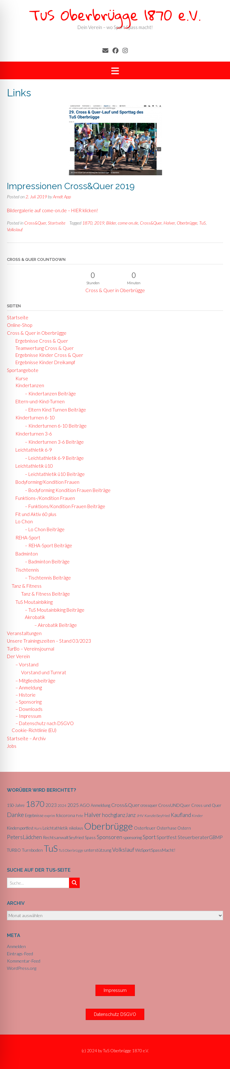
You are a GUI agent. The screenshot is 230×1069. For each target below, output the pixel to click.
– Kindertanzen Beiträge (48, 393)
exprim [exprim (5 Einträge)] (49, 815)
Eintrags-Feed (20, 953)
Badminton (25, 553)
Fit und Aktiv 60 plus (34, 514)
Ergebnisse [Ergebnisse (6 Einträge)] (34, 815)
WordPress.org (21, 968)
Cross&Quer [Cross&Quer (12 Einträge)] (125, 805)
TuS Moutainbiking (32, 602)
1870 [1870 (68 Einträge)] (35, 804)
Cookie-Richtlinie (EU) (34, 730)
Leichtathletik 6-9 (32, 450)
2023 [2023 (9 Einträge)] (51, 805)
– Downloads (27, 709)
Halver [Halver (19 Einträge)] (92, 814)
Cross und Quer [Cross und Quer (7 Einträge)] (206, 805)
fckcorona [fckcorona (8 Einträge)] (65, 815)
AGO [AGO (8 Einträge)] (85, 805)
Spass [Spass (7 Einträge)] (90, 837)
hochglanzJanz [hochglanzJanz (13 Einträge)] (119, 815)
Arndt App (62, 196)
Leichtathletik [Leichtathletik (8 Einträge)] (55, 828)
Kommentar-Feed (23, 961)
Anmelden (16, 946)
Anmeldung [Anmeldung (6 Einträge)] (100, 805)
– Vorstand (25, 664)
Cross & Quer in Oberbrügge (115, 290)
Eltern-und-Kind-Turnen (38, 401)
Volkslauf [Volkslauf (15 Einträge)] (123, 849)
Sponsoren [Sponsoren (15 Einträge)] (109, 837)
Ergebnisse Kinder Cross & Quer (47, 355)
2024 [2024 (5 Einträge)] (62, 805)
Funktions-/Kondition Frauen (43, 498)
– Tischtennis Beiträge (46, 577)
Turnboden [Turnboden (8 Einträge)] (32, 850)
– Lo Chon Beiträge (43, 529)
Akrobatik (33, 617)
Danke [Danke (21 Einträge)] (15, 814)
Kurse (20, 378)
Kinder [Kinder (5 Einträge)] (197, 815)
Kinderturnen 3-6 (32, 433)
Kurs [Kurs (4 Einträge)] (38, 828)
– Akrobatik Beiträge (54, 625)
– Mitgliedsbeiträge (33, 680)
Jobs (11, 746)
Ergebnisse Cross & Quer (40, 341)
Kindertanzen (28, 385)
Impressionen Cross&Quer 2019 (71, 186)
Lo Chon (22, 521)
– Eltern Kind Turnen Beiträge (53, 409)
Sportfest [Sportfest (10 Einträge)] (167, 837)
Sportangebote (22, 370)
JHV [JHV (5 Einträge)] (140, 815)
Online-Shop (19, 325)
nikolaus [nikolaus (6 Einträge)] (76, 828)
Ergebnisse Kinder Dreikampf (43, 362)
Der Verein (18, 656)
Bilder (111, 222)
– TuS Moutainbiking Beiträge (52, 610)
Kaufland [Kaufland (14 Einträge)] (181, 815)
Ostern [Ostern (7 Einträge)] (184, 828)
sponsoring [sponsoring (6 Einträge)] (132, 837)
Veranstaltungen (24, 633)
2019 (99, 222)
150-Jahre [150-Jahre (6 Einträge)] (16, 805)
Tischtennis (25, 570)
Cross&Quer (35, 222)
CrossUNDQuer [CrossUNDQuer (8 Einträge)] (174, 805)
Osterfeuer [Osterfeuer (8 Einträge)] (145, 828)
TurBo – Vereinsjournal (30, 649)
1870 (87, 222)
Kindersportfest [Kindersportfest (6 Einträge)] (20, 828)
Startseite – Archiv (26, 738)
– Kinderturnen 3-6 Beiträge (52, 442)
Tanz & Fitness (27, 586)
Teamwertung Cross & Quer (43, 348)
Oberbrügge (187, 222)
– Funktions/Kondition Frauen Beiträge (63, 506)
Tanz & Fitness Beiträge (45, 594)
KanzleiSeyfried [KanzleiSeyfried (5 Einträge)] (157, 815)
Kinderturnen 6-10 (33, 417)
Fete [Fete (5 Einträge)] (79, 815)
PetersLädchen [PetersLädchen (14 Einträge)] (24, 837)
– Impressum (26, 716)
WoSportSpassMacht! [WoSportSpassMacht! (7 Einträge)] (155, 850)
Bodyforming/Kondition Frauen (45, 482)
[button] (115, 71)
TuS (202, 222)
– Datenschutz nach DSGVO (43, 723)
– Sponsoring (27, 702)
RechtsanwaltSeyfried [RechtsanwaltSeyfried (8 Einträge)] (63, 837)
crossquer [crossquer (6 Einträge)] (149, 805)
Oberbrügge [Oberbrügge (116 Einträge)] (108, 826)
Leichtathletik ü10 (32, 466)
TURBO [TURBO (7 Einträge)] (14, 850)
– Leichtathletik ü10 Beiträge (53, 474)
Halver (169, 222)
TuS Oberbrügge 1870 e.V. (115, 14)
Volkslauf (15, 229)
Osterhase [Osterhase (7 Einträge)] (166, 828)
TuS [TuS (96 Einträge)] (51, 848)
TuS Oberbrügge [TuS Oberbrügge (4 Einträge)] (71, 850)
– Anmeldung (27, 687)
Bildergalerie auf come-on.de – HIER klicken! (52, 210)
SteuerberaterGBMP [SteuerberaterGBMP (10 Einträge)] (200, 837)
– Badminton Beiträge (45, 561)
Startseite (56, 222)
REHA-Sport (26, 537)
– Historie (24, 695)
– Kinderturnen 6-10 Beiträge (54, 426)
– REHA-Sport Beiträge (46, 545)
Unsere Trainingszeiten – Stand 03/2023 (49, 641)
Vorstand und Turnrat (43, 672)
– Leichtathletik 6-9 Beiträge (52, 458)
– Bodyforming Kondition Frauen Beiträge (66, 490)
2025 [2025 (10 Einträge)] (73, 805)
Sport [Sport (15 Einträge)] (149, 837)
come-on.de (128, 222)
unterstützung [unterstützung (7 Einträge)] (97, 850)
